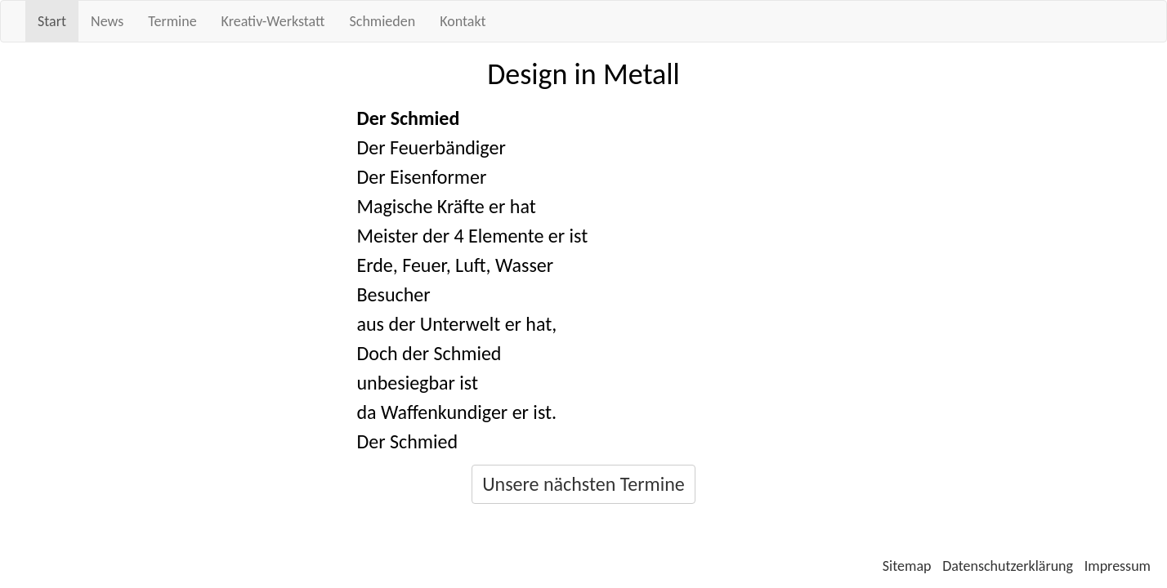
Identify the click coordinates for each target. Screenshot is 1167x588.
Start (52, 21)
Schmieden (383, 21)
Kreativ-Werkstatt (273, 21)
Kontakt (462, 21)
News (107, 21)
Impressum (1117, 566)
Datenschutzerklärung (1007, 566)
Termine (172, 21)
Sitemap (907, 566)
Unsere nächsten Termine (583, 484)
